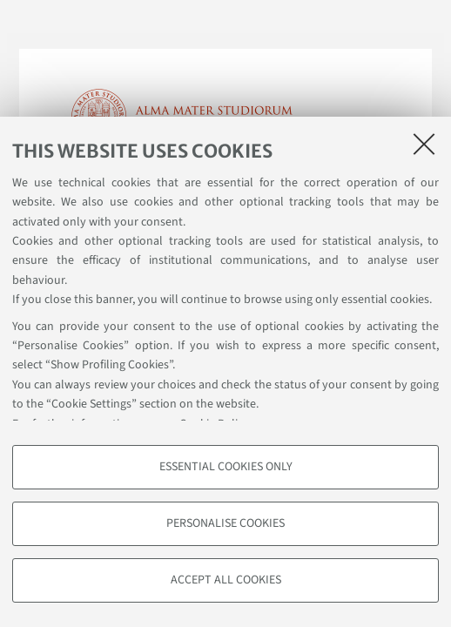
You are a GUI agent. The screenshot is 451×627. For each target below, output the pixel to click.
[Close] (424, 144)
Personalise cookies (225, 523)
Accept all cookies (226, 580)
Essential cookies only (226, 466)
